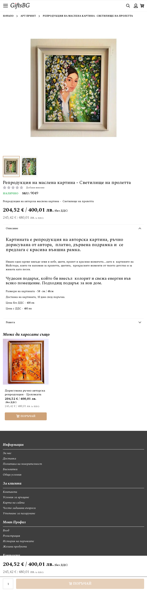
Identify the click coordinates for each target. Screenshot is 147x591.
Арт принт (28, 16)
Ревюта (10, 322)
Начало (8, 16)
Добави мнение (35, 188)
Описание (12, 228)
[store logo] (20, 5)
